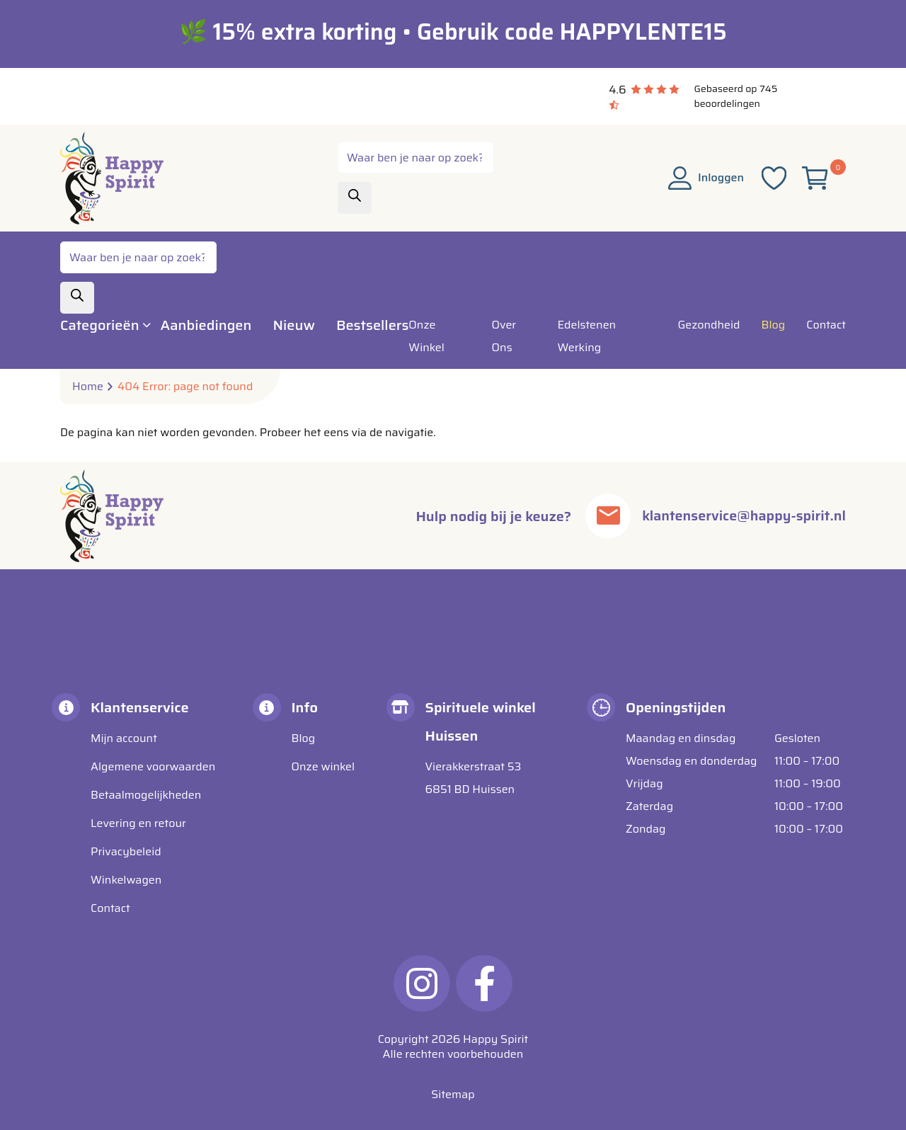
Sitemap (452, 1094)
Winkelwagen (126, 880)
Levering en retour (138, 823)
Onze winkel (323, 766)
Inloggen (706, 177)
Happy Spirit (495, 1039)
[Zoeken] (355, 198)
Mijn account (124, 738)
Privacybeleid (126, 851)
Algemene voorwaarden (153, 766)
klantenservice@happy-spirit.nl (743, 516)
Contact (110, 908)
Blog (304, 738)
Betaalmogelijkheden (146, 795)
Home (87, 386)
